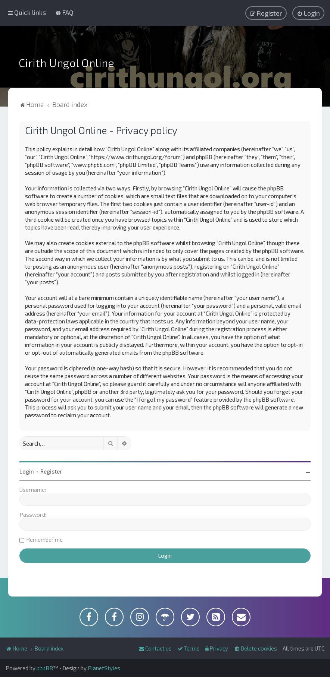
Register (51, 471)
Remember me (44, 539)
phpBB (45, 668)
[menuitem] (64, 12)
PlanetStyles (104, 668)
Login (26, 471)
